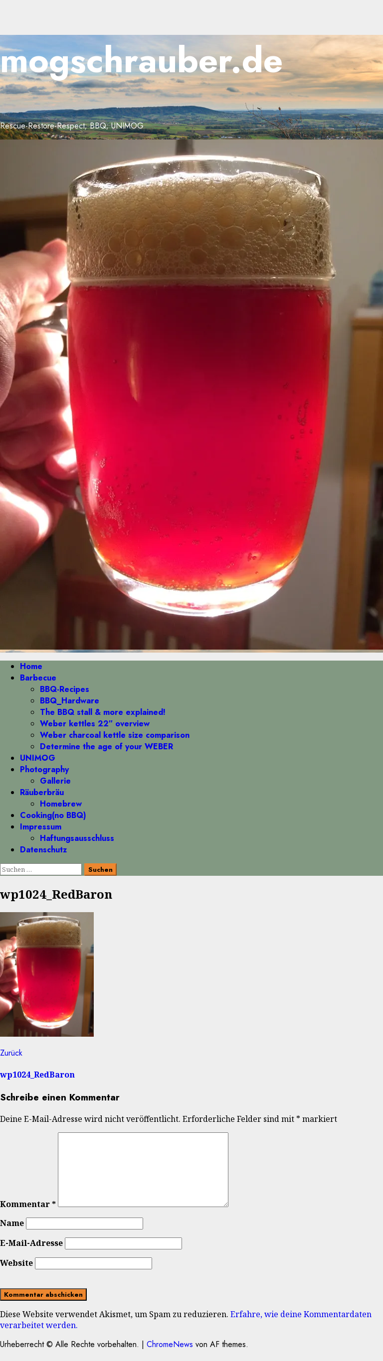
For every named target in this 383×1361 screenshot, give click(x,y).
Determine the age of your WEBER (106, 746)
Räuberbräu (42, 792)
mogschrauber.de (141, 60)
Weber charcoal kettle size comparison (115, 735)
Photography (44, 769)
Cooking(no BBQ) (53, 815)
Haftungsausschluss (77, 838)
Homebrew (61, 804)
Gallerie (55, 781)
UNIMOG (37, 758)
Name (12, 1223)
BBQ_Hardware (69, 700)
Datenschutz (43, 849)
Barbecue (38, 677)
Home (31, 666)
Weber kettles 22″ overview (95, 723)
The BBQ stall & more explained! (103, 712)
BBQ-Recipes (64, 689)
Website (16, 1262)
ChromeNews (170, 1344)
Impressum (40, 826)
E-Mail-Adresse (31, 1242)
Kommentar (28, 1204)
